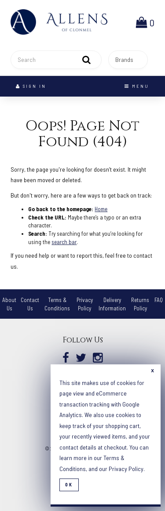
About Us (9, 304)
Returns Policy (140, 304)
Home (101, 208)
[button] (145, 22)
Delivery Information (112, 304)
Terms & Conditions (57, 304)
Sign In (31, 86)
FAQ (158, 299)
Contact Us (30, 304)
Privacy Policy (126, 468)
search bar (64, 241)
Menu (137, 86)
